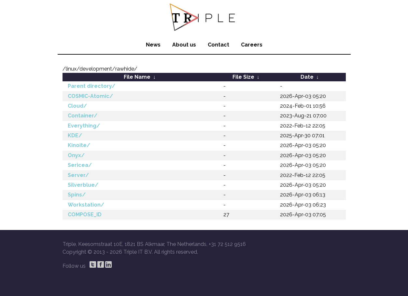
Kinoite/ (79, 145)
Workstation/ (86, 205)
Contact (218, 45)
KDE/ (75, 135)
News (153, 45)
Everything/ (84, 126)
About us (184, 45)
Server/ (78, 175)
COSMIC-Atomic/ (90, 96)
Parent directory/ (91, 86)
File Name (137, 77)
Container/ (82, 116)
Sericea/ (80, 165)
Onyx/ (76, 155)
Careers (251, 45)
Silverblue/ (83, 185)
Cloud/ (77, 106)
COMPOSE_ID (85, 214)
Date (307, 77)
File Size (243, 77)
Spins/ (77, 195)
